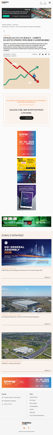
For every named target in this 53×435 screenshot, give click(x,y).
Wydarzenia (34, 406)
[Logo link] (5, 2)
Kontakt (32, 412)
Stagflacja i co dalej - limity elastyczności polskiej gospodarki (21, 26)
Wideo (32, 409)
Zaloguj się (32, 104)
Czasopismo (33, 397)
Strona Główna (6, 24)
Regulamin (33, 403)
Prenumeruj (26, 118)
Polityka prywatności (37, 415)
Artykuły (15, 24)
